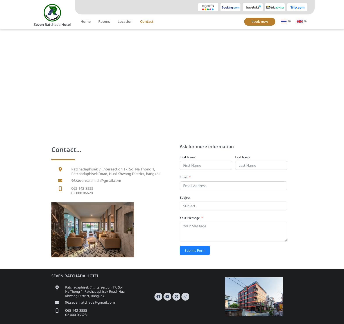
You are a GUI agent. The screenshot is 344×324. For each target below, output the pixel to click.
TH (289, 21)
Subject (185, 197)
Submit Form (194, 250)
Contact (147, 21)
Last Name (242, 157)
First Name (187, 157)
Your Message (190, 218)
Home (86, 21)
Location (125, 21)
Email (183, 177)
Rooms (104, 21)
